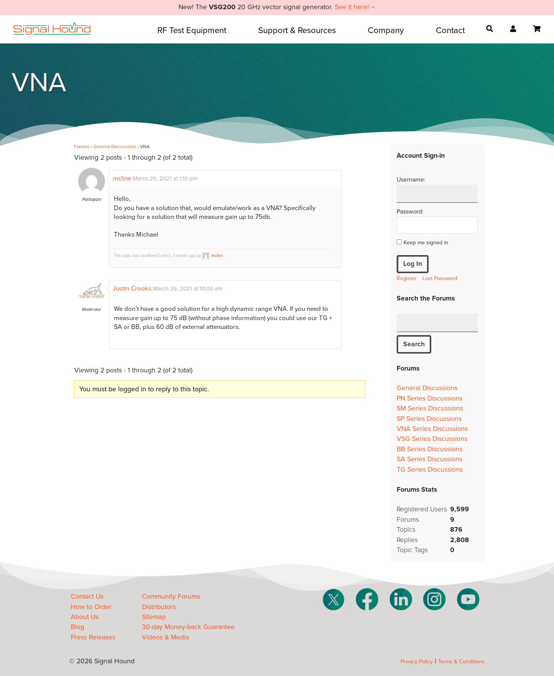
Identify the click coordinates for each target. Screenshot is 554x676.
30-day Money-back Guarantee (188, 627)
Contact (450, 30)
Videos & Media (165, 637)
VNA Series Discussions (432, 429)
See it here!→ (355, 7)
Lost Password (439, 278)
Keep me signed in (426, 242)
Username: (411, 180)
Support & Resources (297, 30)
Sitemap (154, 617)
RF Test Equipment (191, 30)
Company (386, 30)
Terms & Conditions (461, 661)
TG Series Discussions (430, 470)
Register (407, 278)
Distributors (159, 607)
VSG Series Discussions (432, 439)
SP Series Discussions (429, 419)
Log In (412, 264)
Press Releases (93, 637)
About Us (84, 617)
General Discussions (114, 146)
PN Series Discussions (429, 398)
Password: (410, 211)
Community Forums (171, 597)
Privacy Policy (416, 661)
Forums (82, 146)
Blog (77, 627)
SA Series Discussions (429, 459)
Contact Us (87, 597)
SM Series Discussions (430, 408)
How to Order (91, 607)
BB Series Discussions (429, 449)
